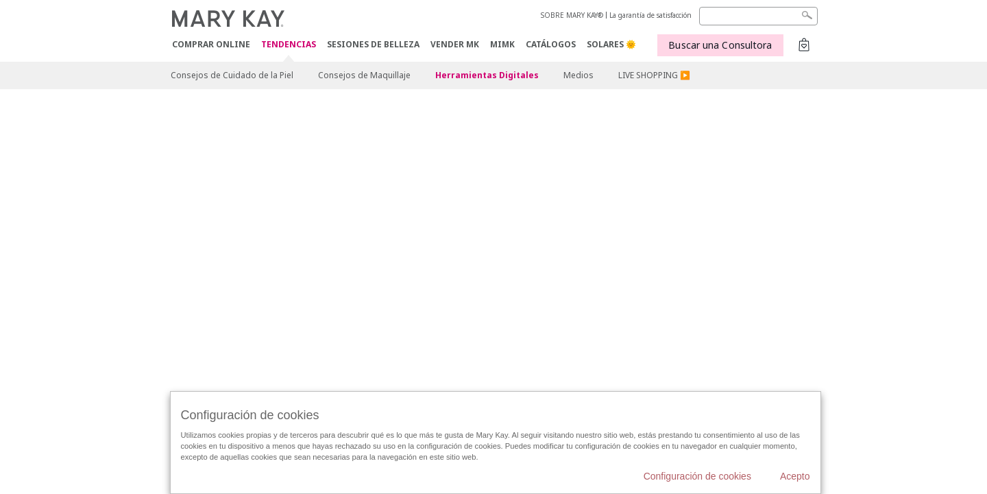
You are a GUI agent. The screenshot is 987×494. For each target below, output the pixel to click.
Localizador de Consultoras (681, 247)
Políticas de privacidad (283, 247)
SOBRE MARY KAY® (572, 15)
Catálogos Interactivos (543, 214)
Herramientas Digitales (487, 75)
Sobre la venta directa (376, 247)
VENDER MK (454, 44)
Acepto (795, 476)
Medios (578, 75)
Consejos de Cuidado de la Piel (232, 75)
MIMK (502, 44)
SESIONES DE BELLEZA (373, 44)
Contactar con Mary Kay (632, 214)
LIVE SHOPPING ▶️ (654, 75)
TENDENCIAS (288, 45)
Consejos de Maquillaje (364, 75)
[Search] (758, 16)
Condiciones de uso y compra (344, 268)
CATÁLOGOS (551, 44)
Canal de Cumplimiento (469, 247)
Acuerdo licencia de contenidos (225, 268)
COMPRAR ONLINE (211, 44)
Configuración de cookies (452, 214)
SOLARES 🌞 (611, 44)
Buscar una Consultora (720, 44)
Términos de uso (201, 247)
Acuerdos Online (712, 214)
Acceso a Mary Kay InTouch (571, 247)
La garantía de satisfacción (650, 15)
